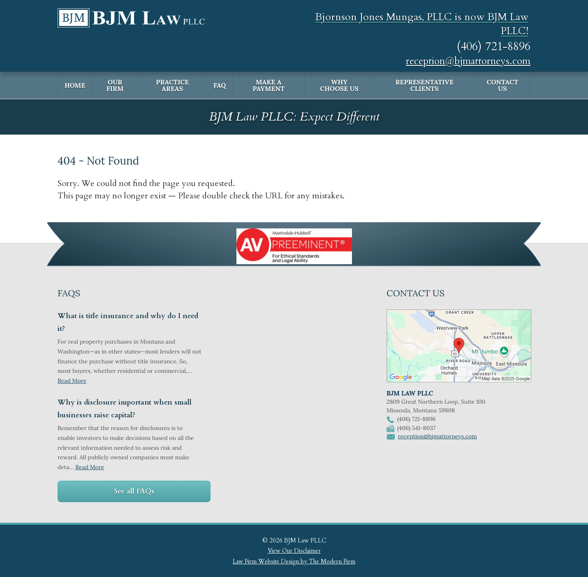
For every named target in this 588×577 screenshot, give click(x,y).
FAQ (219, 85)
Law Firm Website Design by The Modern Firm (294, 561)
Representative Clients (425, 85)
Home (75, 85)
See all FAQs (134, 491)
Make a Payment (268, 85)
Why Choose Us (339, 85)
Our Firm (115, 85)
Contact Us (502, 85)
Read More (72, 380)
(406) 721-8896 (493, 46)
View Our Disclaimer (294, 551)
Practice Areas (172, 85)
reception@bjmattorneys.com (468, 61)
